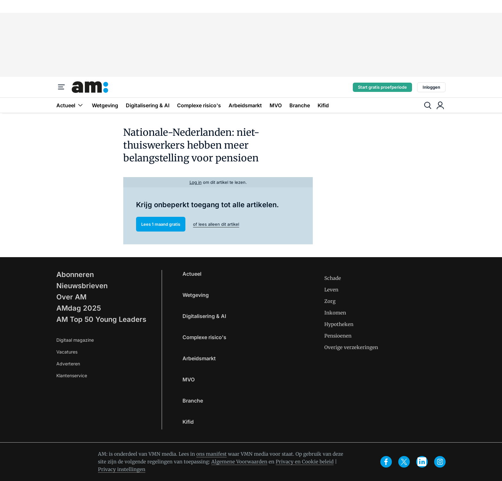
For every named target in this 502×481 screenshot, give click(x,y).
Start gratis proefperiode (382, 87)
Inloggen (431, 87)
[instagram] (440, 462)
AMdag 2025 (78, 308)
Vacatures (66, 352)
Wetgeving (105, 105)
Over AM (71, 297)
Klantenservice (71, 375)
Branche (299, 105)
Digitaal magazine (75, 340)
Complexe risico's (199, 105)
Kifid (323, 105)
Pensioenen (338, 336)
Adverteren (68, 363)
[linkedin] (422, 462)
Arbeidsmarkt (245, 105)
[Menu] (61, 87)
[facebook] (386, 462)
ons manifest (211, 454)
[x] (404, 462)
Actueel (70, 105)
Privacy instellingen (121, 469)
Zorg (330, 301)
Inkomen (335, 313)
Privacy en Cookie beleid (305, 462)
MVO (276, 105)
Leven (331, 290)
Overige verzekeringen (351, 347)
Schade (332, 278)
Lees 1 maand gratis (160, 224)
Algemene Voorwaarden (239, 462)
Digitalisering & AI (147, 105)
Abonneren (75, 274)
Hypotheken (338, 324)
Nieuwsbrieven (82, 285)
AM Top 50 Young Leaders (101, 319)
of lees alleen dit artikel (216, 224)
